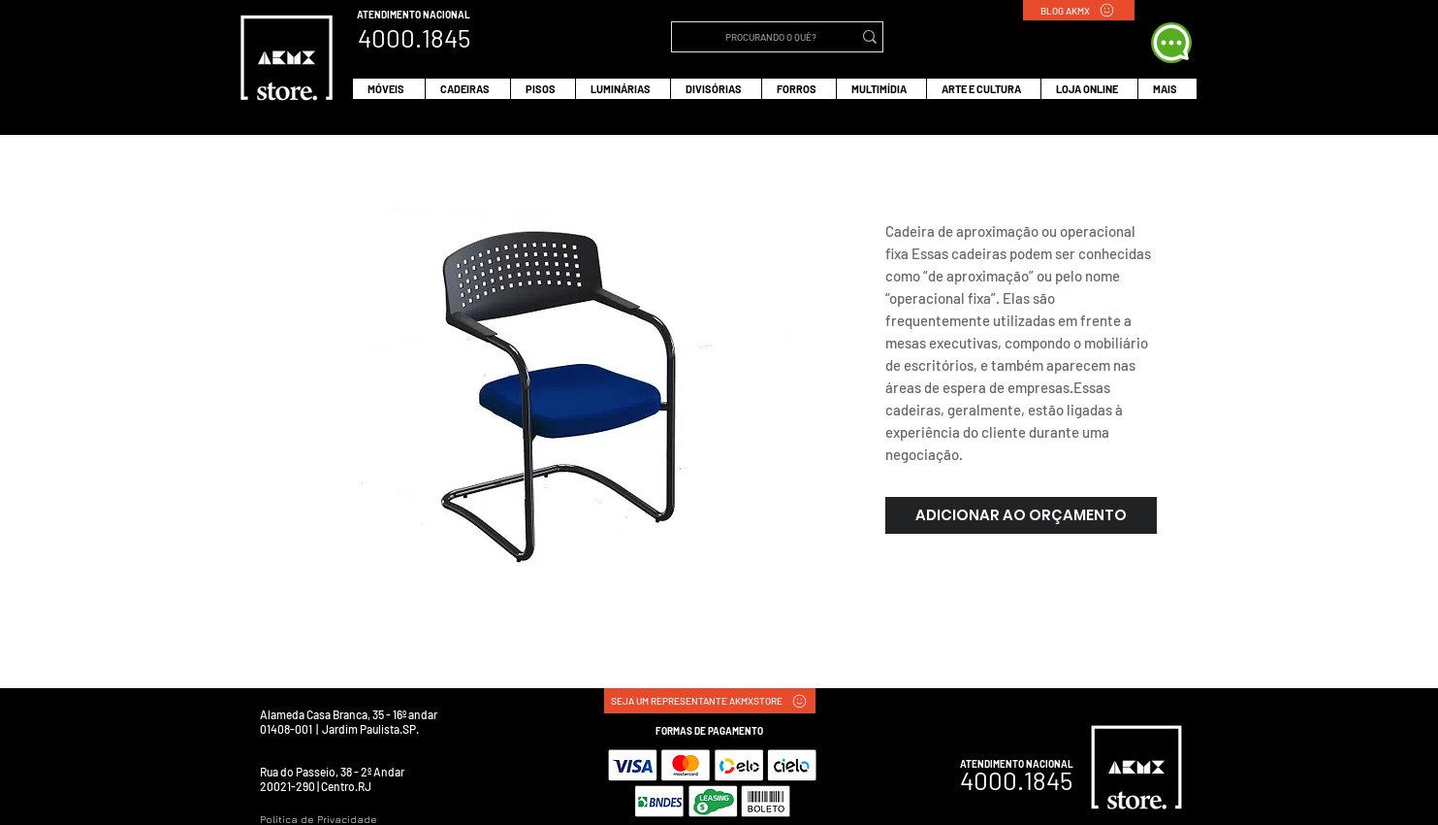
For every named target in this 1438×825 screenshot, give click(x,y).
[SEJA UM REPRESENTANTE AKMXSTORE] (709, 700)
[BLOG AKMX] (1078, 10)
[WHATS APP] (1171, 42)
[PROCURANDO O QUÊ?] (771, 36)
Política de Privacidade (318, 819)
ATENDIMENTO (390, 14)
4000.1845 (1016, 780)
